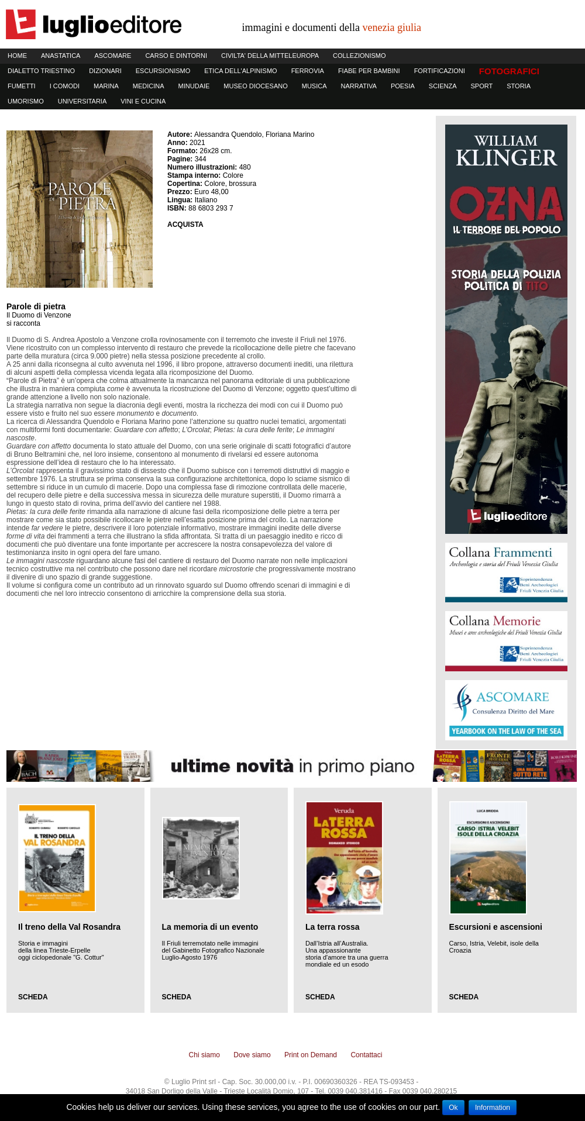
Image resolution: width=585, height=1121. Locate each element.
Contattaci (366, 1055)
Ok (453, 1107)
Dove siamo (251, 1055)
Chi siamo (204, 1055)
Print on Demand (310, 1055)
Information (492, 1107)
